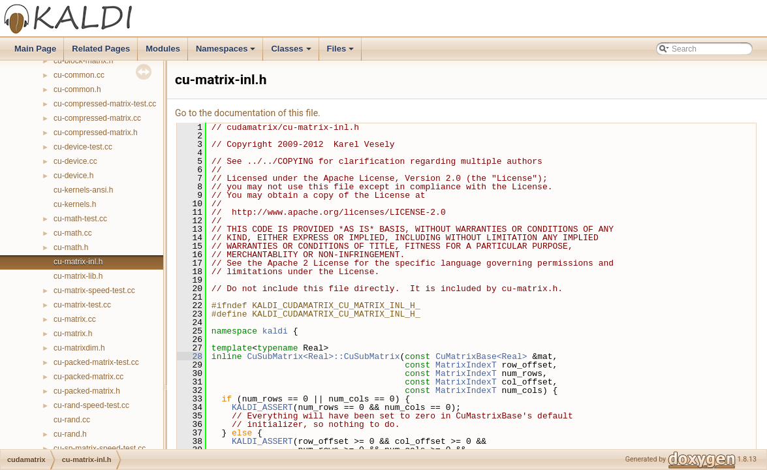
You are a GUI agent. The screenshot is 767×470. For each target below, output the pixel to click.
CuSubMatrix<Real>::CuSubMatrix (323, 356)
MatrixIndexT (466, 365)
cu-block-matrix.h (83, 60)
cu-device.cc (75, 161)
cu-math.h (71, 247)
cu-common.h (77, 89)
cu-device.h (73, 175)
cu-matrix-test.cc (82, 304)
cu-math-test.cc (80, 218)
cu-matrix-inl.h (78, 261)
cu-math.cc (73, 233)
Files (341, 52)
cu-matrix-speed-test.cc (94, 290)
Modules (163, 49)
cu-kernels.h (75, 204)
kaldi (275, 331)
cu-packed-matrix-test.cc (96, 362)
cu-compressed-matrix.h (96, 132)
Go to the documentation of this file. (248, 113)
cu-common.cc (79, 75)
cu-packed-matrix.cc (88, 376)
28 (189, 356)
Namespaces (227, 52)
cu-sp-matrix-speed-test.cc (100, 448)
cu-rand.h (70, 434)
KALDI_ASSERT (262, 407)
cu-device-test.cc (83, 146)
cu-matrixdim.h (79, 347)
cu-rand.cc (72, 419)
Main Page (35, 49)
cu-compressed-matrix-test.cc (105, 103)
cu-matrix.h (73, 333)
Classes (292, 52)
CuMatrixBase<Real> (481, 356)
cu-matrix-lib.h (78, 276)
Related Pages (101, 49)
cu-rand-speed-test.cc (91, 405)
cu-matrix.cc (75, 319)
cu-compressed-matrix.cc (97, 118)
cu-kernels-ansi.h (83, 190)
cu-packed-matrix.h (87, 391)
